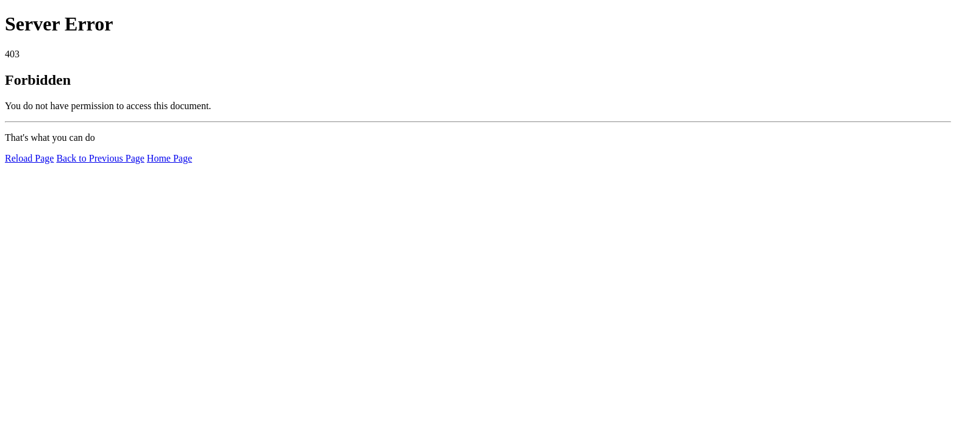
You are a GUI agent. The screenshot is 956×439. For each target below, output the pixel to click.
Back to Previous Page (100, 158)
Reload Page (29, 158)
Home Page (169, 158)
